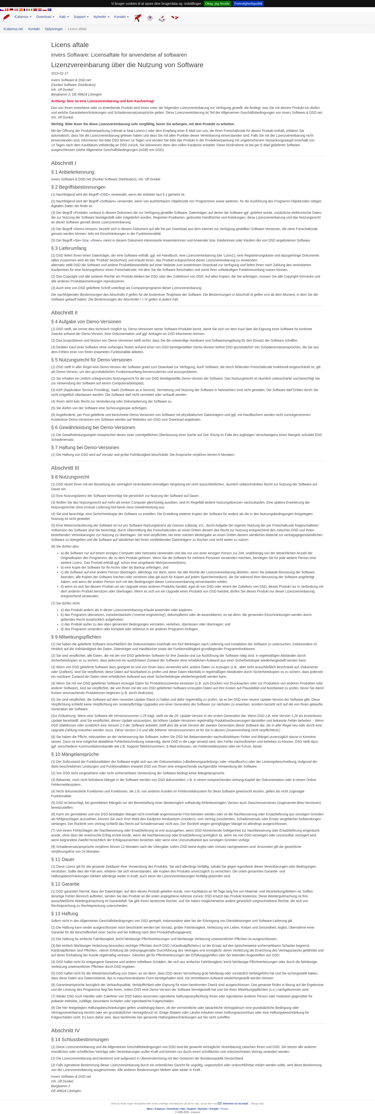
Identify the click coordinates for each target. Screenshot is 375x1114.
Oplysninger (54, 29)
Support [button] (81, 17)
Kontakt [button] (121, 17)
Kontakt (33, 29)
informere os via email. (235, 1103)
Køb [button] (64, 17)
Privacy (224, 1109)
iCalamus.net (13, 29)
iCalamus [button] (23, 17)
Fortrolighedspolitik (248, 3)
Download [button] (45, 17)
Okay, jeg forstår (217, 3)
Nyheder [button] (102, 17)
